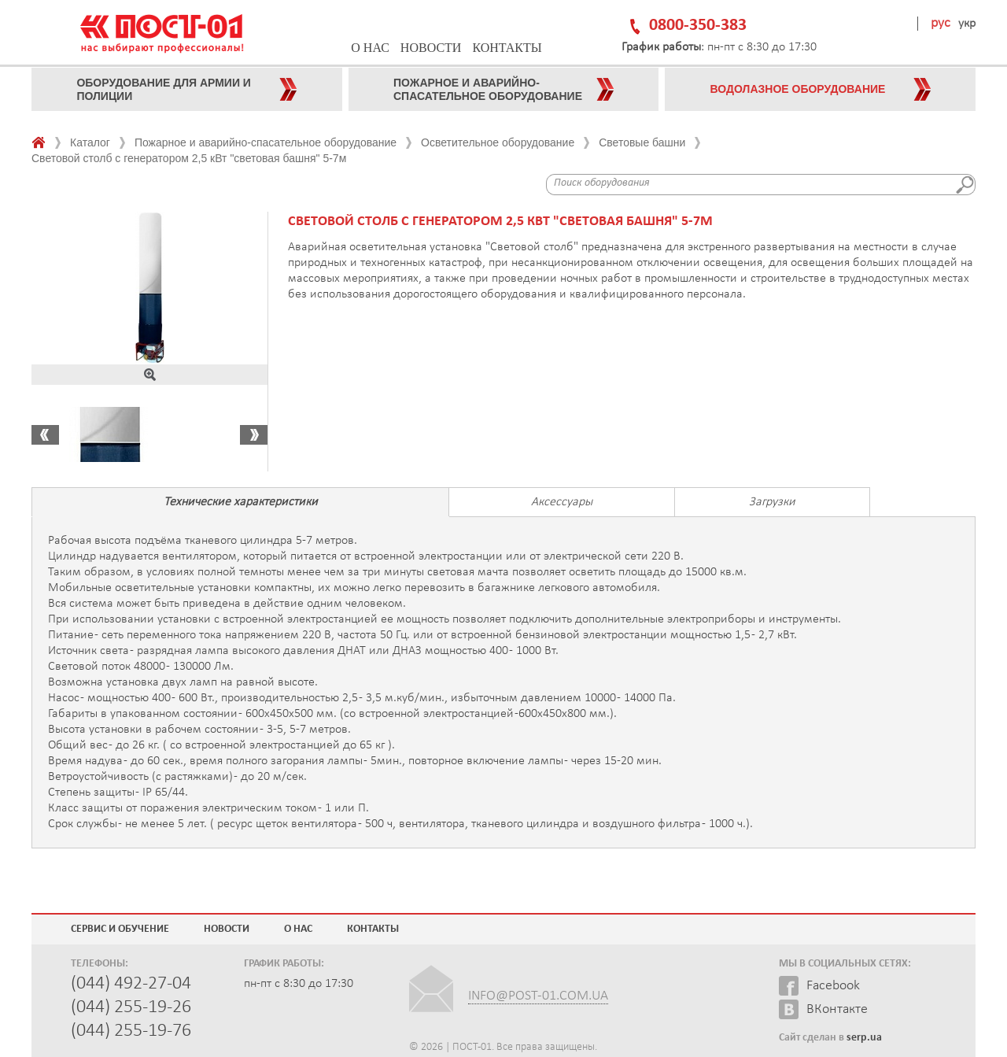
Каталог (90, 142)
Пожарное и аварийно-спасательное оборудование (266, 142)
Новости (431, 47)
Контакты (506, 47)
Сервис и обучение (120, 929)
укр (967, 23)
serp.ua (864, 1038)
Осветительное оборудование (497, 142)
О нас (370, 47)
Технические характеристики (241, 502)
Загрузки (772, 502)
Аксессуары (561, 502)
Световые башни (642, 142)
